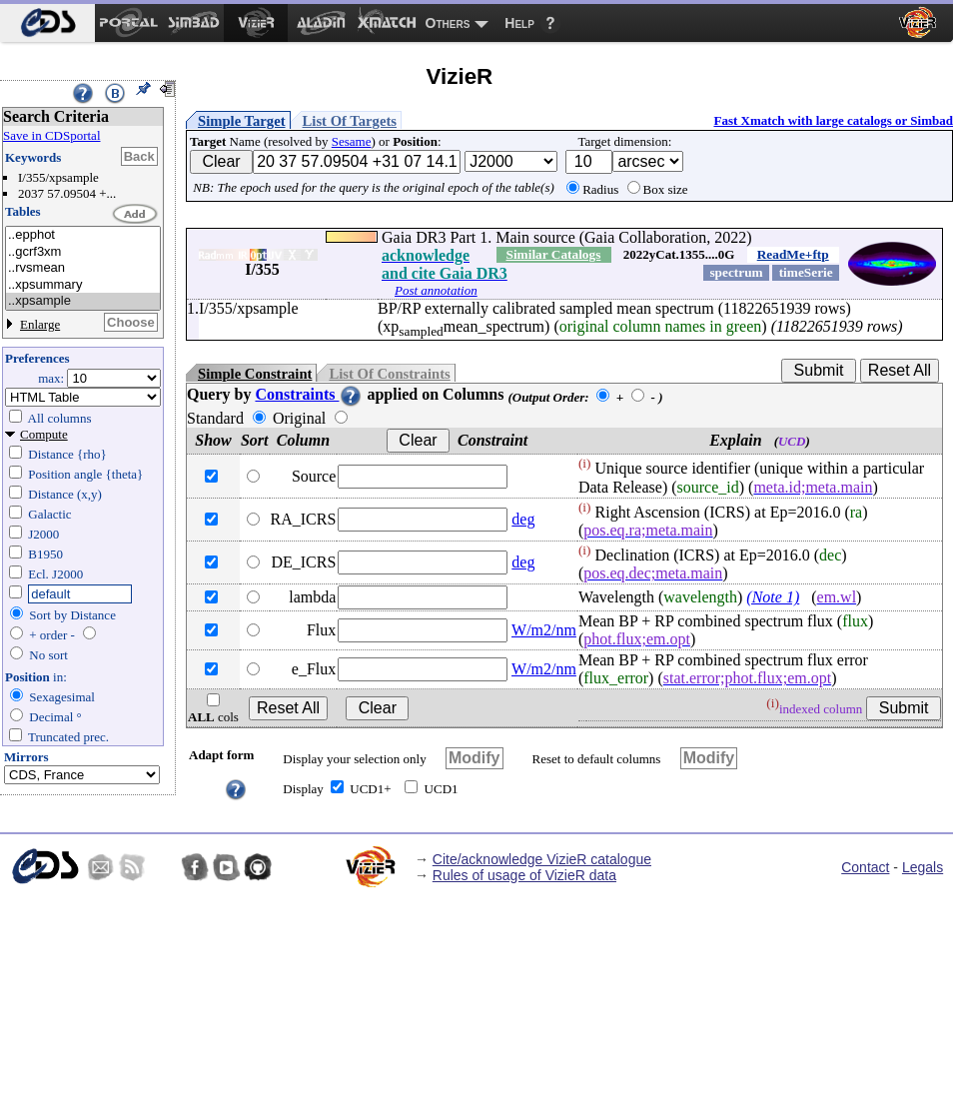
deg (522, 519)
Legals (922, 867)
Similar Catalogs (552, 254)
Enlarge (40, 324)
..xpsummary (83, 285)
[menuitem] (47, 23)
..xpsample (83, 301)
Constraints (309, 394)
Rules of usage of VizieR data (524, 875)
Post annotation (436, 290)
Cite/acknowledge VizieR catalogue (542, 859)
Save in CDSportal (52, 135)
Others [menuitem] (448, 23)
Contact (865, 867)
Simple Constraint (255, 374)
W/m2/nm (543, 629)
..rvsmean (83, 268)
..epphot (83, 235)
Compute (44, 434)
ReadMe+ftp (793, 254)
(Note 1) (772, 596)
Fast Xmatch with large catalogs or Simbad (833, 120)
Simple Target (242, 121)
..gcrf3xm (83, 252)
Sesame (352, 141)
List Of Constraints (389, 374)
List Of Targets (350, 121)
